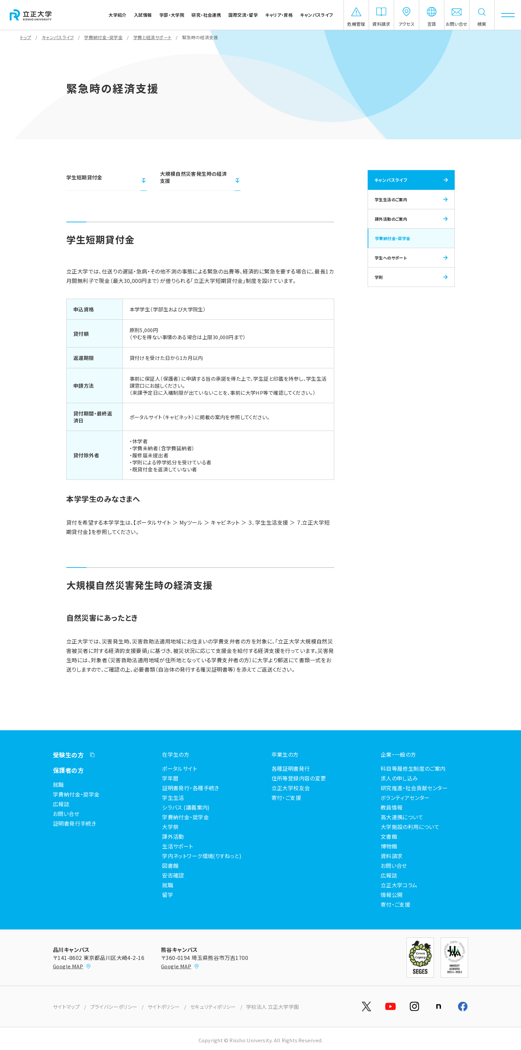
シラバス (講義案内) (186, 807)
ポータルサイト (179, 768)
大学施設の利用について (410, 827)
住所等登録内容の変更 (299, 778)
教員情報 (392, 807)
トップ (25, 37)
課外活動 (173, 836)
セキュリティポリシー (213, 1006)
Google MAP (72, 966)
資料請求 (392, 856)
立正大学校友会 (291, 788)
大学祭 (170, 827)
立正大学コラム (399, 885)
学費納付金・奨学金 (103, 37)
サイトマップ (66, 1006)
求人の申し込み (399, 778)
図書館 (170, 865)
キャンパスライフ (58, 37)
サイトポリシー (164, 1006)
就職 (58, 784)
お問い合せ (66, 814)
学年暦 (170, 778)
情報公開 (392, 895)
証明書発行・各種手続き (190, 788)
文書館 (389, 836)
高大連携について (402, 817)
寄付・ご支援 (286, 798)
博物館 (389, 846)
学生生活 (173, 798)
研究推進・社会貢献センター (414, 788)
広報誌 (61, 804)
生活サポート (177, 846)
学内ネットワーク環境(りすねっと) (201, 856)
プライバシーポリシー (114, 1006)
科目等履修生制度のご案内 (413, 768)
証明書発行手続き (74, 823)
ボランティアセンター (405, 798)
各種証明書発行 (291, 768)
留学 (167, 895)
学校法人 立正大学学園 (272, 1006)
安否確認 (173, 875)
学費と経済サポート (152, 37)
